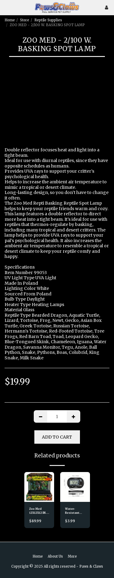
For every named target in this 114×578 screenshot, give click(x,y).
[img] (39, 487)
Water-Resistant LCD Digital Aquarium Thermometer (75, 511)
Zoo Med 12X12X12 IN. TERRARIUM (38, 511)
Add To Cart (57, 437)
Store (24, 20)
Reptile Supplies (48, 20)
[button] (7, 7)
